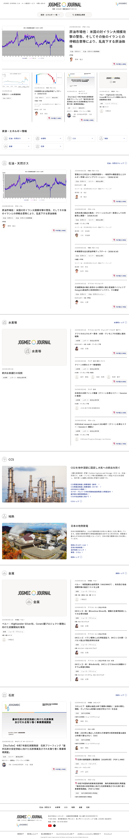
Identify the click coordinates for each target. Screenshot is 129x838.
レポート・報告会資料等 (18, 378)
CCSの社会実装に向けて (80, 496)
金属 (101, 103)
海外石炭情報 (85, 713)
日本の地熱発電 (76, 547)
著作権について (32, 834)
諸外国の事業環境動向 (79, 494)
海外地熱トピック (77, 550)
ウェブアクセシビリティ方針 (65, 834)
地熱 (73, 807)
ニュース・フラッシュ (111, 103)
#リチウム (88, 675)
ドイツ (102, 361)
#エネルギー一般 (80, 185)
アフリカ (91, 284)
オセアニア (82, 91)
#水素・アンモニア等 (82, 224)
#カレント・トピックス (82, 767)
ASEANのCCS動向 (77, 489)
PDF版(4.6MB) (120, 382)
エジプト (97, 330)
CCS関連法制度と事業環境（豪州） (84, 484)
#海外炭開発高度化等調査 (83, 797)
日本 (94, 361)
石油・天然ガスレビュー (97, 294)
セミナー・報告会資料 (52, 97)
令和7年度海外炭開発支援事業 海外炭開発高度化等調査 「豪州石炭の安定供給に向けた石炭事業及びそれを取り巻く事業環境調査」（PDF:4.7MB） (100, 786)
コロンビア (96, 703)
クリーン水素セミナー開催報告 (88, 364)
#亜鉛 (83, 595)
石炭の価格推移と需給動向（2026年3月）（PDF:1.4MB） (100, 759)
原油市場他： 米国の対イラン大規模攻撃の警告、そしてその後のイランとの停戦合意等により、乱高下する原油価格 (34, 211)
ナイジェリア (99, 284)
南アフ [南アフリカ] (118, 330)
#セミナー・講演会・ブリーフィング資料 (79, 111)
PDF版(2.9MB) (120, 353)
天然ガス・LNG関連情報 (11, 94)
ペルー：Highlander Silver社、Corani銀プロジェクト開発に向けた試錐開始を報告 (112, 97)
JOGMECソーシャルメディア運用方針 (89, 834)
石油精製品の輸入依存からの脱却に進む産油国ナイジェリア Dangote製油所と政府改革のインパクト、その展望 (101, 288)
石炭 (69, 108)
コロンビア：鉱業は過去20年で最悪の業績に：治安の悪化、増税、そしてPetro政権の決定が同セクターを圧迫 (100, 707)
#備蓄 (36, 101)
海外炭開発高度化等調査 (89, 793)
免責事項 (20, 834)
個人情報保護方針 (47, 834)
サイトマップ (108, 834)
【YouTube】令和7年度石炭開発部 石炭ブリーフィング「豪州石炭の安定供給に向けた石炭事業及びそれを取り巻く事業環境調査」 (81, 100)
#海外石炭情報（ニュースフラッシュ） (88, 717)
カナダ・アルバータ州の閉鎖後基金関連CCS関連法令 (91, 491)
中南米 (113, 91)
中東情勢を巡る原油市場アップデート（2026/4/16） (97, 251)
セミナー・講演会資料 (79, 108)
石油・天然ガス (75, 51)
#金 (87, 595)
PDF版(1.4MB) (120, 64)
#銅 (100, 107)
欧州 (98, 361)
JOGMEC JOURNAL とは (11, 3)
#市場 (71, 55)
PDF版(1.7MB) (120, 444)
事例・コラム (76, 552)
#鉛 (79, 595)
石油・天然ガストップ (115, 163)
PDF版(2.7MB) (120, 307)
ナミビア (112, 330)
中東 (47, 88)
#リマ (106, 107)
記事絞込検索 (80, 15)
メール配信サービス (28, 3)
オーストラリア (83, 93)
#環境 (91, 373)
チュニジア (105, 330)
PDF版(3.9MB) (120, 240)
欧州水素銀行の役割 (12, 373)
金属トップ (120, 573)
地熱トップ (75, 557)
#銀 (103, 107)
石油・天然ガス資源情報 (91, 51)
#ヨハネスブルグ (83, 622)
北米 (108, 661)
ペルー (118, 91)
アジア (90, 361)
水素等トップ (119, 322)
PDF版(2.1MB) (120, 413)
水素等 (5, 378)
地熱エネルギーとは (78, 545)
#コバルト (81, 648)
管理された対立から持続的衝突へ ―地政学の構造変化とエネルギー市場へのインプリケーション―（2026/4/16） (100, 175)
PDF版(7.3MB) (55, 118)
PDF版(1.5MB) (87, 120)
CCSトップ (75, 501)
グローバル (86, 27)
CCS (65, 807)
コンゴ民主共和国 (100, 607)
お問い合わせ (40, 3)
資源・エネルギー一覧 (49, 15)
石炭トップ (120, 695)
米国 (112, 661)
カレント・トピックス (88, 764)
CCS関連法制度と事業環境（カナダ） (85, 487)
